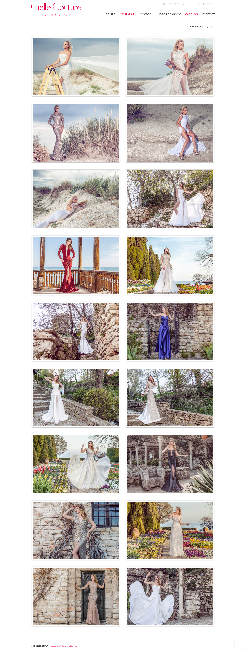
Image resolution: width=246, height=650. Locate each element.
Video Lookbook (169, 14)
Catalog (191, 14)
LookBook (146, 14)
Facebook (210, 3)
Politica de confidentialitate (69, 646)
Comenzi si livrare (192, 3)
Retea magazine (172, 3)
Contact (208, 14)
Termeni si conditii (56, 646)
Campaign (127, 14)
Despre (110, 14)
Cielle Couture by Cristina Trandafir (56, 9)
